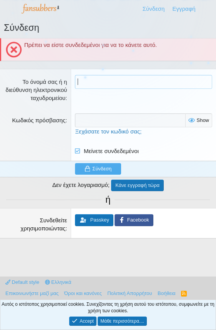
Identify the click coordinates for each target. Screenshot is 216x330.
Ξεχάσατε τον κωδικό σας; (108, 131)
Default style (22, 282)
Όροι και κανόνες (83, 293)
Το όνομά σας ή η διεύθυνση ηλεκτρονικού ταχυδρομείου (36, 89)
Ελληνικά (58, 282)
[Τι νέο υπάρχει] (206, 9)
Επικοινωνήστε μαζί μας (31, 293)
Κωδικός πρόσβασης (38, 120)
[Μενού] (11, 9)
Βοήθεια (167, 293)
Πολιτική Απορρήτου (129, 293)
